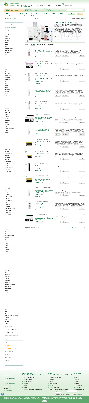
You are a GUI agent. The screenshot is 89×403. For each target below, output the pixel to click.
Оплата (49, 5)
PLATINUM (8, 206)
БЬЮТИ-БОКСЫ (8, 319)
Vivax (6, 307)
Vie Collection (8, 303)
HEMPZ (6, 145)
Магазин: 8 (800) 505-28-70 (27, 3)
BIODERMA (7, 52)
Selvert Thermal (8, 270)
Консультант (40, 5)
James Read (7, 163)
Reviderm (7, 264)
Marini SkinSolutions (9, 216)
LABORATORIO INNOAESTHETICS (12, 182)
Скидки (7, 363)
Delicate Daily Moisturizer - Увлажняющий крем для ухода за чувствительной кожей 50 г (43, 205)
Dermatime (7, 93)
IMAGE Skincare (8, 151)
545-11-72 (8, 382)
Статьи (77, 379)
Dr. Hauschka (7, 102)
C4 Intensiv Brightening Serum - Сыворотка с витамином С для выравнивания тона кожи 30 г (42, 130)
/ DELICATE (45, 201)
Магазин (14, 10)
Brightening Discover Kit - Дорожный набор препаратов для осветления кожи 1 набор (43, 118)
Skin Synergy (7, 280)
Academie (7, 30)
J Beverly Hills (8, 161)
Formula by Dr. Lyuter (9, 128)
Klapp (6, 180)
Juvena (6, 173)
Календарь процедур (54, 387)
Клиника (34, 10)
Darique (6, 83)
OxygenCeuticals (8, 247)
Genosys (7, 134)
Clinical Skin (7, 73)
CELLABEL (7, 65)
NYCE (6, 239)
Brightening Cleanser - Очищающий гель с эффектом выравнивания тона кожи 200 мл (43, 105)
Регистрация (58, 5)
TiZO (6, 294)
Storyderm (7, 290)
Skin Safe (7, 278)
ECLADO (7, 104)
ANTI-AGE (8, 194)
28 (37, 227)
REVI (6, 262)
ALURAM (7, 34)
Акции (7, 360)
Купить (66, 55)
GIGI (6, 141)
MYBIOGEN (7, 229)
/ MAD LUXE (45, 139)
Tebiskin (6, 292)
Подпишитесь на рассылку (61, 391)
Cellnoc (6, 69)
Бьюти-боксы (8, 326)
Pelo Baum (7, 249)
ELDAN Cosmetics (9, 108)
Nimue (6, 233)
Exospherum (7, 120)
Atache (6, 44)
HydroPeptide (8, 149)
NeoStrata (7, 231)
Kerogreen (7, 177)
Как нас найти (79, 385)
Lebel (6, 186)
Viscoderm (7, 305)
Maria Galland (8, 214)
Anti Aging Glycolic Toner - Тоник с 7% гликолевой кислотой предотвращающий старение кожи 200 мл (44, 77)
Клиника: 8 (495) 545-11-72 (27, 5)
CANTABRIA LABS (9, 60)
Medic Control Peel (9, 225)
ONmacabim (7, 243)
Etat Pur (6, 114)
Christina (7, 71)
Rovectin (7, 266)
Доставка (50, 3)
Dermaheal (7, 91)
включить (44, 18)
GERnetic (7, 138)
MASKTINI (7, 220)
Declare (6, 87)
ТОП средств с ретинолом (12, 335)
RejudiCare (7, 261)
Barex (6, 46)
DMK (6, 97)
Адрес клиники (40, 3)
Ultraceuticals (8, 300)
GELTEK (6, 132)
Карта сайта (78, 387)
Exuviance (7, 122)
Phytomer (7, 257)
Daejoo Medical (8, 79)
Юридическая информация (29, 377)
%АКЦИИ (72, 13)
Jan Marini (7, 165)
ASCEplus (7, 40)
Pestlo (6, 251)
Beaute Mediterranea (9, 48)
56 (38, 227)
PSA (6, 259)
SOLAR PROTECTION (10, 208)
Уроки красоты (8, 323)
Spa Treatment (8, 288)
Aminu (6, 36)
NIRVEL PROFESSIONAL (10, 235)
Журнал (55, 10)
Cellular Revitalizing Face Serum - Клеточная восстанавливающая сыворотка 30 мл (42, 167)
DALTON (7, 81)
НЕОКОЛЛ (7, 321)
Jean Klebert (7, 169)
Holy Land (7, 147)
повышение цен (41, 44)
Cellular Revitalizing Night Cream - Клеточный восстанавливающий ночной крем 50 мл (43, 179)
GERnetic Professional (9, 140)
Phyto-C (6, 253)
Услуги (51, 385)
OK (44, 401)
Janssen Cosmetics (9, 167)
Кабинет (57, 3)
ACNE (7, 192)
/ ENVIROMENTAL (46, 187)
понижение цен (50, 44)
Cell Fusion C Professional (10, 63)
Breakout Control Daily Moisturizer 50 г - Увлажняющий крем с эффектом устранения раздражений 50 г (44, 92)
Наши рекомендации (11, 329)
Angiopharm (7, 38)
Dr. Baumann (7, 99)
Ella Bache (7, 110)
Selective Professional (9, 268)
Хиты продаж (8, 357)
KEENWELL (7, 175)
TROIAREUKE (8, 298)
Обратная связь (7, 388)
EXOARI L (7, 118)
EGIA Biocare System (9, 106)
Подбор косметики (10, 332)
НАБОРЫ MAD (9, 210)
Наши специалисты (54, 383)
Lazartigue (7, 184)
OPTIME (6, 245)
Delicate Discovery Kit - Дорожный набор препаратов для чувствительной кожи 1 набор (44, 218)
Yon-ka (6, 313)
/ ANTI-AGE (45, 61)
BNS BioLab (7, 56)
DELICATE (8, 198)
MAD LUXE (8, 204)
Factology (7, 124)
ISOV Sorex (7, 157)
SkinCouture (7, 282)
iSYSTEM (7, 159)
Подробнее (82, 55)
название (33, 44)
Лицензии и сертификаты (12, 367)
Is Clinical (7, 155)
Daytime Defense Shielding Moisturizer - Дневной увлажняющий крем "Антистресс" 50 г (44, 191)
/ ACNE (44, 48)
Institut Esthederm (9, 153)
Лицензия (52, 379)
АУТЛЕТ (80, 13)
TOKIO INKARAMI (8, 296)
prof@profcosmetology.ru (8, 384)
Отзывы (25, 387)
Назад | (7, 15)
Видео (77, 381)
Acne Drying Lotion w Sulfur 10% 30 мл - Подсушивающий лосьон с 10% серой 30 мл (43, 52)
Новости (78, 377)
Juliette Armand (8, 171)
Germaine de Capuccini (10, 136)
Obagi (6, 241)
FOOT (7, 202)
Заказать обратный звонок (25, 6)
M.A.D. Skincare (38, 48)
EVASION (7, 116)
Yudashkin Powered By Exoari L (11, 315)
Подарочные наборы (10, 348)
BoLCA (6, 58)
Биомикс (7, 317)
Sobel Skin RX (8, 286)
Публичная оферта (80, 389)
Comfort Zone (8, 75)
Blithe (6, 54)
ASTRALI (7, 42)
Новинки (27, 44)
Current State (7, 77)
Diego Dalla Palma (8, 95)
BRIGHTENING (9, 196)
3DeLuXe (7, 28)
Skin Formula (7, 276)
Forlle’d (6, 126)
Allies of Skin (7, 32)
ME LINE (7, 223)
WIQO (6, 311)
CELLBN (7, 67)
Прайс (51, 381)
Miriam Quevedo (8, 227)
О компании (8, 212)
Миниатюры (8, 338)
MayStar (6, 222)
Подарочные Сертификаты (12, 342)
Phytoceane (7, 255)
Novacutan (7, 237)
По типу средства (10, 24)
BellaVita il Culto (8, 50)
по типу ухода (9, 20)
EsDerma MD (7, 112)
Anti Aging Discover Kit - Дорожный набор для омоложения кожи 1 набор (43, 64)
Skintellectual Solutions (10, 284)
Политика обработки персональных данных (33, 389)
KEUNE (6, 179)
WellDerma (7, 309)
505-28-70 (8, 377)
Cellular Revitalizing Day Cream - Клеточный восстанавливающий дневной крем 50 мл (42, 143)
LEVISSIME (7, 188)
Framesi (6, 130)
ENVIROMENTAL (9, 200)
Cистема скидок (27, 381)
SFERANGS (7, 274)
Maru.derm (7, 218)
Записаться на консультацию (60, 40)
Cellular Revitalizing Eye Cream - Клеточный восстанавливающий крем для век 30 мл (44, 155)
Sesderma (7, 272)
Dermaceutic (7, 89)
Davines (6, 85)
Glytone (6, 143)
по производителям (10, 27)
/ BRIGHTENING (46, 101)
